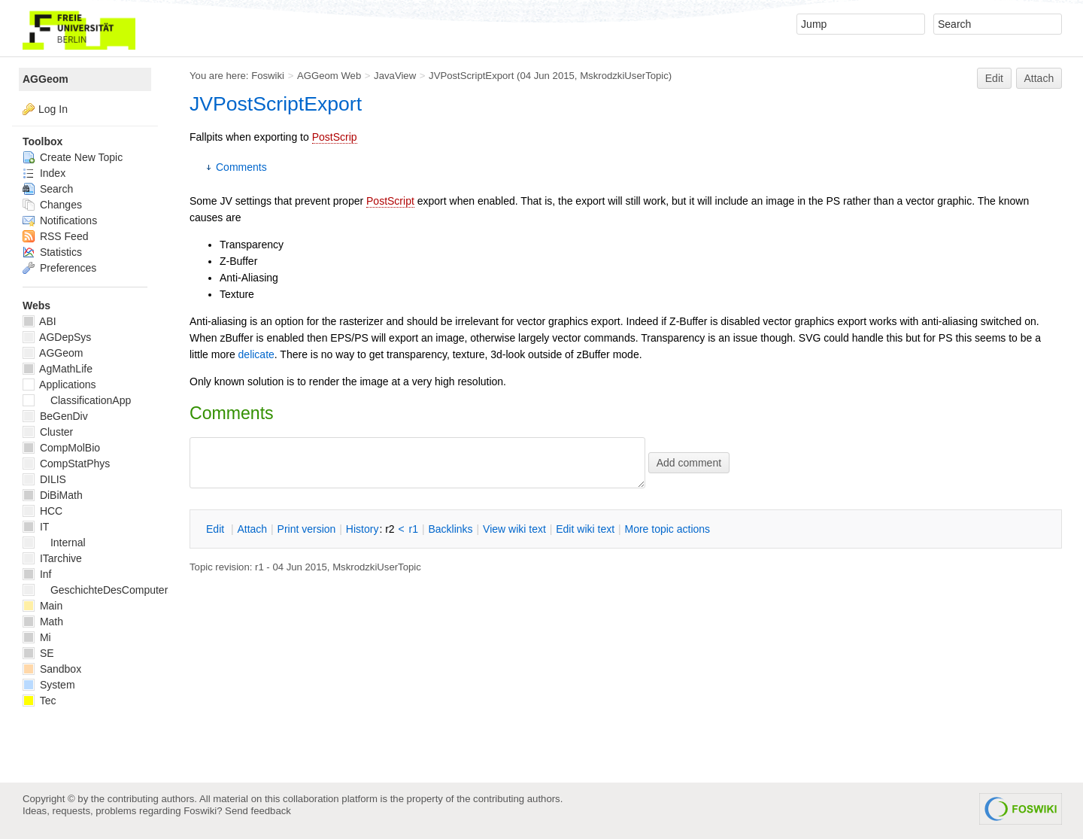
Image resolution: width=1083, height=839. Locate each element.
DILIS (44, 479)
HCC (42, 511)
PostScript (390, 201)
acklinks (450, 529)
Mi (37, 637)
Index (44, 173)
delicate (256, 354)
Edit (994, 78)
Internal (54, 543)
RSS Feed (55, 236)
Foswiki (267, 75)
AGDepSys (57, 337)
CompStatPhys (66, 463)
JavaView (395, 75)
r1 (413, 529)
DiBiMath (53, 495)
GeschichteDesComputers (98, 590)
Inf (37, 574)
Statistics (52, 252)
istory (362, 529)
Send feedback (258, 810)
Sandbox (52, 669)
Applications (59, 384)
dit (216, 529)
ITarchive (52, 558)
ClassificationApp (77, 400)
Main (42, 606)
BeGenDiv (55, 416)
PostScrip (334, 137)
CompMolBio (61, 448)
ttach (252, 529)
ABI (39, 321)
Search (48, 189)
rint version (307, 529)
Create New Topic (73, 157)
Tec (39, 701)
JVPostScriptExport (471, 75)
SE (38, 653)
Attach (1039, 78)
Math (43, 622)
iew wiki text (514, 529)
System (49, 685)
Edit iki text (585, 529)
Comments (241, 167)
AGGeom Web (329, 75)
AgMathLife (58, 369)
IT (36, 527)
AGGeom (45, 79)
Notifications (60, 220)
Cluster (48, 432)
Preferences (59, 268)
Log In (53, 109)
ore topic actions (667, 529)
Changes (52, 205)
